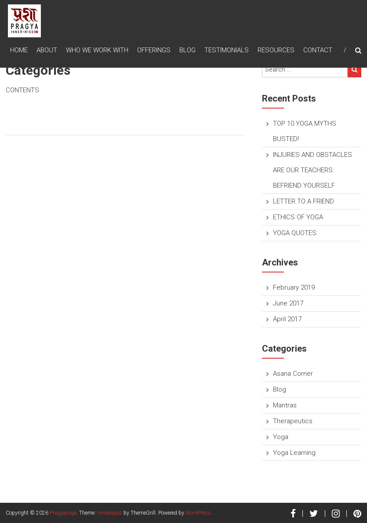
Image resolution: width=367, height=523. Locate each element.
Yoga (280, 437)
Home (19, 50)
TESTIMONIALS (226, 50)
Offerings (154, 50)
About (46, 50)
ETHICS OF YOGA (298, 217)
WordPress (198, 513)
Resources (276, 50)
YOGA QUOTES (294, 233)
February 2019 (294, 287)
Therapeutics (292, 421)
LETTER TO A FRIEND (303, 201)
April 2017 (287, 319)
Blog (187, 50)
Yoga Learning (294, 453)
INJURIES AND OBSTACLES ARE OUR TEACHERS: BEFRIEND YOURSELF (312, 170)
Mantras (285, 405)
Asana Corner (293, 374)
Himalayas (109, 513)
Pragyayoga (63, 513)
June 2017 (288, 303)
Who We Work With (97, 50)
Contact (317, 50)
